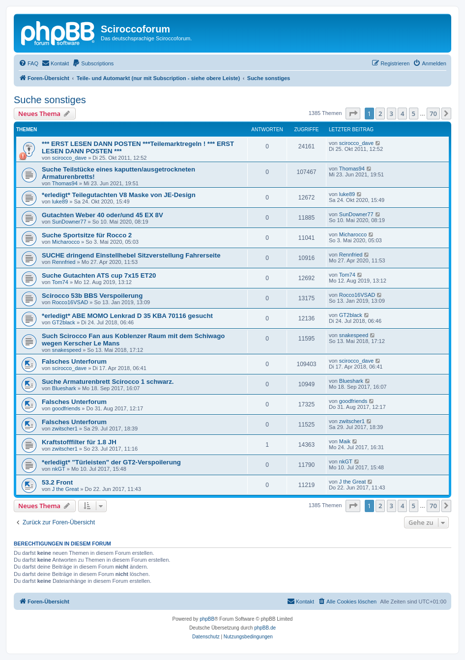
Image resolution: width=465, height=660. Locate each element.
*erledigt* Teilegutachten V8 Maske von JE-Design (119, 195)
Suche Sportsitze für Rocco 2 (87, 235)
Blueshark (64, 388)
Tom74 (60, 282)
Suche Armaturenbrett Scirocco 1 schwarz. (108, 381)
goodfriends (66, 408)
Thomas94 (65, 183)
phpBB (207, 619)
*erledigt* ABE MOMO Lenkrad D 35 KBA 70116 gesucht (127, 315)
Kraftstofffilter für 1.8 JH (79, 442)
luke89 (60, 201)
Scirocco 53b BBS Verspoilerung (92, 295)
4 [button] (402, 113)
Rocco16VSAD (70, 302)
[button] (353, 113)
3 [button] (391, 113)
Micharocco (66, 242)
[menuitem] (28, 63)
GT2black (63, 322)
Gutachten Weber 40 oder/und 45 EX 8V (102, 215)
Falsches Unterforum (74, 361)
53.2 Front (57, 482)
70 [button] (433, 113)
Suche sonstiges (50, 99)
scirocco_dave (69, 158)
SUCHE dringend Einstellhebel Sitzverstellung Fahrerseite (131, 255)
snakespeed (66, 350)
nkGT (58, 469)
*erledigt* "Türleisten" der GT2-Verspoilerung (111, 462)
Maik (344, 441)
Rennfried (64, 262)
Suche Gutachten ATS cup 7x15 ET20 (99, 275)
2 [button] (380, 113)
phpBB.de (265, 628)
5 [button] (413, 113)
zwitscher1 (65, 428)
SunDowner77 (69, 222)
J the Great (65, 489)
